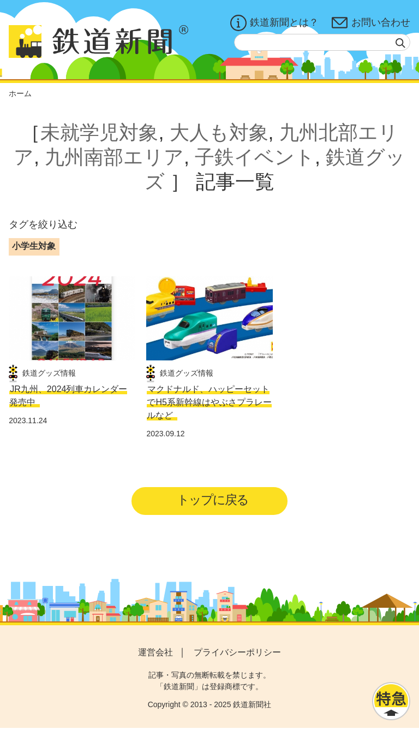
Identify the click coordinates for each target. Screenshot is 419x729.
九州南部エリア (114, 157)
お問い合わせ (371, 23)
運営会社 (155, 652)
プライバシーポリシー (237, 652)
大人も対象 (219, 132)
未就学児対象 (99, 132)
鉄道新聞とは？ (274, 23)
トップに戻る (213, 500)
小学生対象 (34, 246)
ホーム (20, 93)
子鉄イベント (255, 157)
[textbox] (322, 42)
